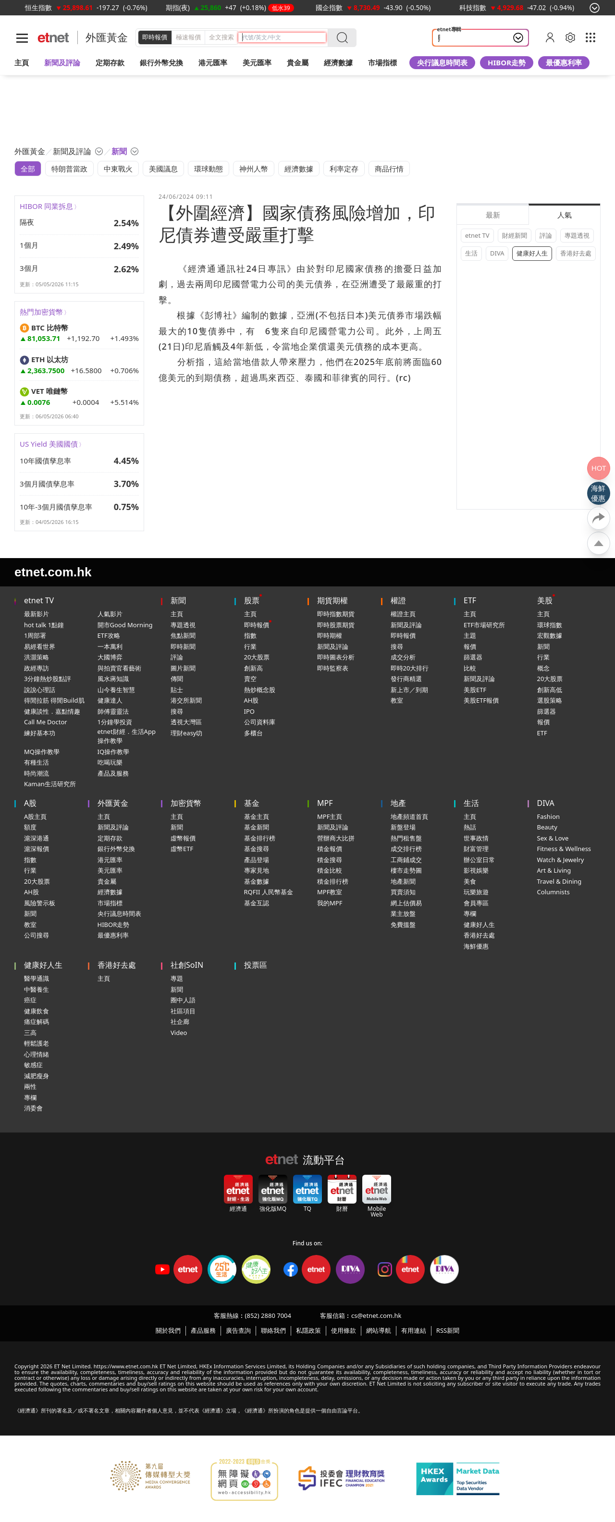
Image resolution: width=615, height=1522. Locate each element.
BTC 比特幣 (44, 327)
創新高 (253, 668)
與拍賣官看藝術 (119, 668)
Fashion (548, 816)
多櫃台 (253, 733)
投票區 (255, 965)
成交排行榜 (406, 848)
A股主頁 (35, 816)
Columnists (553, 892)
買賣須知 (403, 892)
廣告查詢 (238, 1330)
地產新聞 (403, 881)
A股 (30, 803)
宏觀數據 (549, 635)
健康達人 (110, 700)
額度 (30, 827)
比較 (470, 668)
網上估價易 (406, 903)
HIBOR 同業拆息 (46, 206)
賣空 (250, 678)
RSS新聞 (447, 1330)
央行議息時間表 (442, 62)
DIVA (497, 253)
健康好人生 (532, 253)
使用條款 (343, 1330)
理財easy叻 (186, 733)
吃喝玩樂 (110, 762)
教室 (397, 700)
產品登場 (256, 859)
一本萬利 (110, 646)
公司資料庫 (259, 722)
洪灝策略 (36, 657)
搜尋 (177, 711)
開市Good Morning (125, 625)
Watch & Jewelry (560, 859)
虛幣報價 (183, 838)
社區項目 (183, 1011)
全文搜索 (221, 37)
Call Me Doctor (45, 722)
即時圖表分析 (336, 657)
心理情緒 (36, 1054)
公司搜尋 (36, 935)
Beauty (547, 827)
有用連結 (413, 1330)
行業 (250, 646)
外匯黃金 (107, 37)
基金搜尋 (256, 848)
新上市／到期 (409, 689)
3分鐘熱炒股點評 (47, 678)
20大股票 (257, 657)
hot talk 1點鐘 (44, 625)
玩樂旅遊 (476, 892)
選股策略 (549, 700)
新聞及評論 (332, 646)
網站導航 (378, 1330)
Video (179, 1032)
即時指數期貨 (336, 613)
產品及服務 (113, 773)
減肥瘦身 (36, 1075)
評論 (546, 235)
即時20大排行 (410, 668)
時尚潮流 (36, 773)
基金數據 (256, 881)
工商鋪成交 (406, 859)
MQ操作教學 (42, 751)
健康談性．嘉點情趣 (52, 711)
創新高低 (549, 689)
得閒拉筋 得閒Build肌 (54, 700)
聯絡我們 (273, 1330)
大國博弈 (110, 657)
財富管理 (476, 848)
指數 (250, 635)
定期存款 (110, 838)
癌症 (30, 1000)
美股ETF (475, 689)
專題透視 (577, 235)
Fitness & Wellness (564, 848)
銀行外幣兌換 (161, 62)
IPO (249, 711)
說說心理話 (39, 689)
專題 (177, 978)
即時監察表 (332, 668)
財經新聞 (514, 235)
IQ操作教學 (114, 751)
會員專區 (476, 903)
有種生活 (36, 762)
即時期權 (329, 635)
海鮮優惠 (476, 946)
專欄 (470, 913)
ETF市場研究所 (484, 625)
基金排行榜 (259, 838)
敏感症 (33, 1064)
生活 (471, 253)
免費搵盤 (403, 924)
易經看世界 (39, 646)
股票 (251, 600)
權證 (398, 600)
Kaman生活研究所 (50, 783)
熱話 (470, 827)
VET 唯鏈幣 (44, 391)
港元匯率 (212, 62)
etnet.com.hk (52, 572)
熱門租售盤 (406, 838)
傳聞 (177, 678)
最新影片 (36, 613)
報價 (470, 646)
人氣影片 (110, 613)
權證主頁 (403, 613)
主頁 (21, 62)
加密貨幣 (186, 803)
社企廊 (180, 1021)
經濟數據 (110, 892)
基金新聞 (256, 827)
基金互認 (256, 903)
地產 (398, 803)
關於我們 (168, 1330)
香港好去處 (575, 253)
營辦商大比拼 (336, 838)
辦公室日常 (479, 859)
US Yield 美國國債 (49, 444)
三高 (30, 1032)
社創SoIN (187, 965)
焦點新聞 (183, 635)
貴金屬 (297, 62)
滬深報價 (36, 848)
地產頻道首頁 (409, 816)
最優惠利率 (564, 62)
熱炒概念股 (259, 689)
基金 (251, 803)
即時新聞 (183, 646)
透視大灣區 (186, 722)
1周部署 (35, 635)
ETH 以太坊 (44, 359)
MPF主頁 (329, 816)
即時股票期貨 (336, 625)
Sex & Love (553, 838)
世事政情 (476, 838)
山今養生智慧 (116, 689)
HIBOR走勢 (507, 62)
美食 (470, 881)
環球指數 (549, 625)
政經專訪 (36, 668)
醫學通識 (36, 978)
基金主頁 (256, 816)
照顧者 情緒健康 (464, 38)
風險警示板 (39, 903)
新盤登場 (403, 827)
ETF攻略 (109, 635)
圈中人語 (183, 1000)
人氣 (564, 214)
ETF (470, 600)
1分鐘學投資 (115, 722)
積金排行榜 (332, 881)
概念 (543, 668)
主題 (470, 635)
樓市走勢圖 (406, 870)
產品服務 (203, 1330)
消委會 (33, 1108)
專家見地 (256, 870)
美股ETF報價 (481, 700)
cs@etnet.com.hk (376, 1315)
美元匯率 (257, 62)
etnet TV (477, 235)
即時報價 (154, 37)
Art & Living (554, 870)
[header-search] (284, 37)
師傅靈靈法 (113, 711)
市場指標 (110, 903)
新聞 (178, 600)
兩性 (30, 1086)
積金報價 (329, 848)
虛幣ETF (182, 848)
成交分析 (403, 657)
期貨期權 (332, 600)
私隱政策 (308, 1330)
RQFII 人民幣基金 (268, 892)
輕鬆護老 (36, 1043)
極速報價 (188, 37)
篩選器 (473, 657)
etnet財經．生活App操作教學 (127, 736)
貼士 (177, 689)
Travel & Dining (559, 881)
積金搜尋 (329, 859)
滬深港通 (36, 838)
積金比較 (329, 870)
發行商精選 (406, 678)
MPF (325, 803)
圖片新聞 (183, 668)
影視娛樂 (476, 870)
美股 (545, 600)
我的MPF (329, 903)
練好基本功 (39, 733)
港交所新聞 (186, 700)
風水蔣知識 (113, 678)
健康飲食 (36, 1011)
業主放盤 (403, 913)
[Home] (53, 38)
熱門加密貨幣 (41, 312)
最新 (493, 214)
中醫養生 (36, 989)
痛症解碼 (36, 1021)
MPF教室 (329, 892)
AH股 (251, 700)
